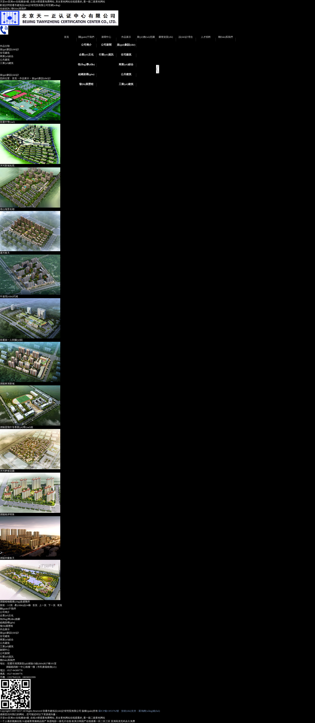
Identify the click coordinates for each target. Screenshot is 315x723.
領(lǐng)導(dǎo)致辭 (86, 66)
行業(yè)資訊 (106, 54)
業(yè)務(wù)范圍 (146, 37)
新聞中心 (106, 37)
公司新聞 (106, 44)
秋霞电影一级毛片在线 (59, 721)
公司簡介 (86, 44)
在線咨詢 (5, 8)
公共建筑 (126, 74)
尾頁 (59, 605)
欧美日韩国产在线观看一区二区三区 (91, 721)
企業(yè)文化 (86, 54)
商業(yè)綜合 (126, 64)
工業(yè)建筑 (126, 84)
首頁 (66, 37)
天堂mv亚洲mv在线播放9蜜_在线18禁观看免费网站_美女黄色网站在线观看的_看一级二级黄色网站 (52, 1)
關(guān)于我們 (86, 37)
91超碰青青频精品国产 (34, 721)
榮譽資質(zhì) (166, 37)
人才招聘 (206, 37)
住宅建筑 (126, 54)
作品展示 (126, 37)
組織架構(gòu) (86, 74)
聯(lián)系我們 (18, 8)
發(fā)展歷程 (86, 84)
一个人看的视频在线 (11, 721)
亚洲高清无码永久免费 (123, 721)
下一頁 (51, 605)
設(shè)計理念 (186, 37)
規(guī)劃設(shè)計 (126, 46)
